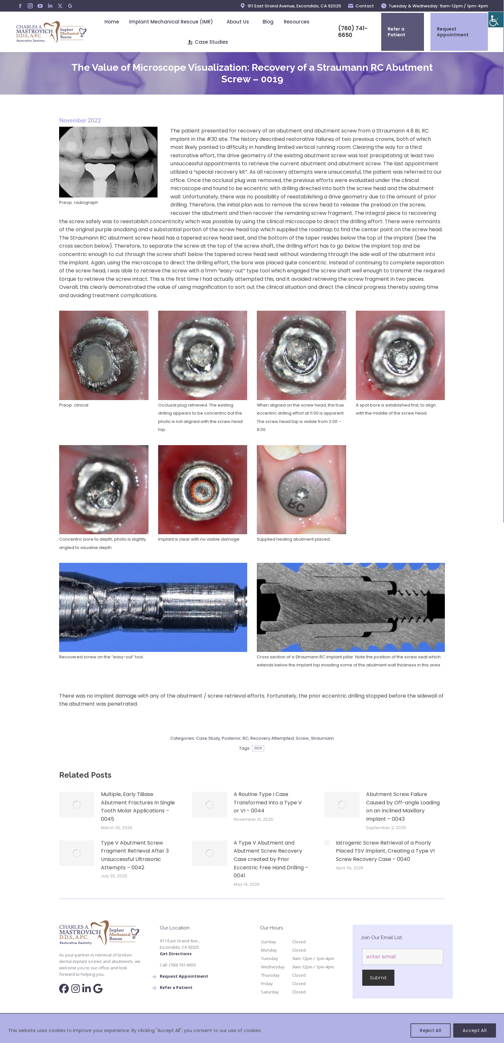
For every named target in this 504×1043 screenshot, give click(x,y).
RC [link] (245, 738)
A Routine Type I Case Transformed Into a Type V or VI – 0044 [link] (268, 802)
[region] (252, 1028)
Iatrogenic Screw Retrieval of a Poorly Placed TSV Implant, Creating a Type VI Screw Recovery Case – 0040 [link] (385, 851)
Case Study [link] (208, 738)
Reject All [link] (430, 1030)
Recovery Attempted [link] (272, 738)
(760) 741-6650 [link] (348, 32)
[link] (496, 19)
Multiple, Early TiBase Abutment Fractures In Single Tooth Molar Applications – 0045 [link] (138, 807)
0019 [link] (258, 748)
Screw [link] (302, 738)
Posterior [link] (231, 738)
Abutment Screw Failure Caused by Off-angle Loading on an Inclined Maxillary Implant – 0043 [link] (403, 807)
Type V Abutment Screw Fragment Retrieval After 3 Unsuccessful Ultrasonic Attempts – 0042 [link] (135, 855)
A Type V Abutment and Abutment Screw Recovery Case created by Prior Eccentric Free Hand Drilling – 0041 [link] (271, 859)
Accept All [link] (475, 1030)
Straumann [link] (322, 738)
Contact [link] (360, 6)
